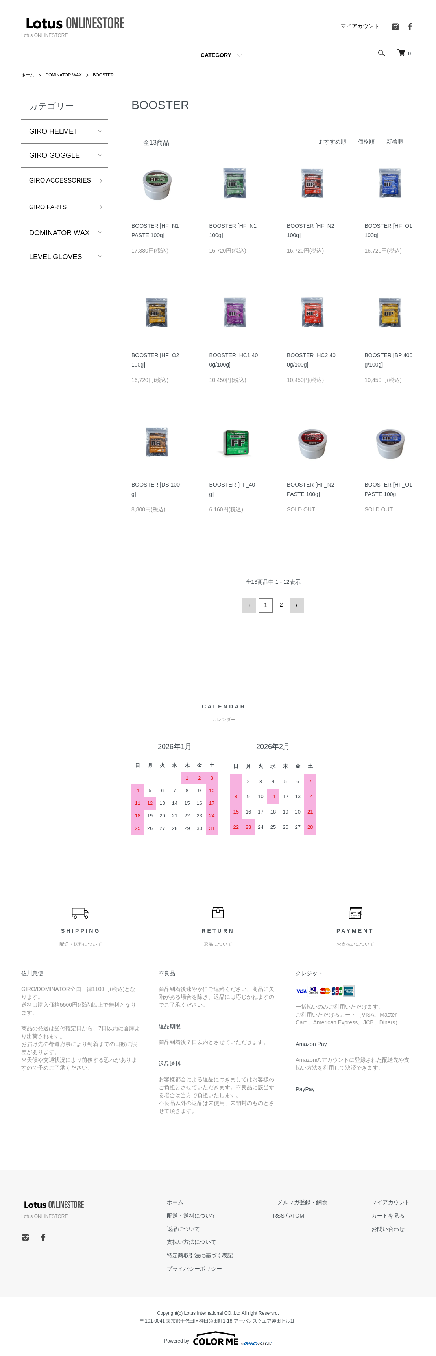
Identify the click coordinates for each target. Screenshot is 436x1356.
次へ (295, 604)
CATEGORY (216, 55)
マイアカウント (360, 26)
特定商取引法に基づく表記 (223, 1254)
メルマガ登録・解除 (316, 1201)
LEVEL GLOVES (55, 272)
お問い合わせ (392, 1228)
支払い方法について (214, 1241)
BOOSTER (109, 74)
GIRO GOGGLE (54, 155)
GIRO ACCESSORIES (54, 187)
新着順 (394, 141)
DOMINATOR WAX (66, 74)
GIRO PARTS (50, 221)
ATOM (314, 1214)
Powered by (218, 1337)
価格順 (366, 141)
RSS (297, 1214)
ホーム (28, 74)
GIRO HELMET (53, 131)
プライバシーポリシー (217, 1267)
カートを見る (392, 1214)
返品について (206, 1228)
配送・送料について (214, 1214)
